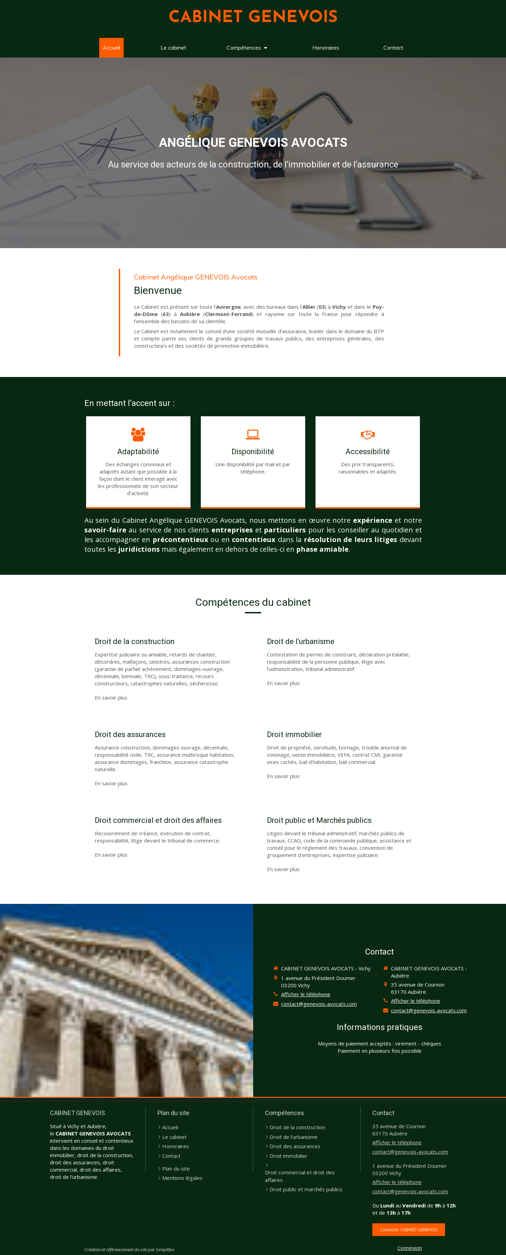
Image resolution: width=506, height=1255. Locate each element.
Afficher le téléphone (305, 994)
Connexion (409, 1247)
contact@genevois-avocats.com (319, 1003)
